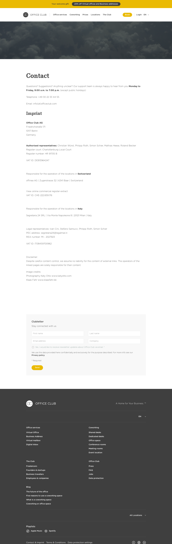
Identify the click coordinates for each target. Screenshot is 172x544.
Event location (95, 453)
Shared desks (95, 432)
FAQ (91, 470)
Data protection (96, 478)
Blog (28, 487)
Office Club (94, 461)
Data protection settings (80, 543)
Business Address (34, 437)
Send (37, 367)
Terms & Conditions (56, 543)
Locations (95, 15)
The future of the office (37, 492)
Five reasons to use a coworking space (44, 496)
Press (91, 466)
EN (145, 15)
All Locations (136, 515)
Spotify (50, 531)
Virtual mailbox (33, 441)
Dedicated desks (96, 437)
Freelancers (31, 466)
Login (139, 15)
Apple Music (34, 531)
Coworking (75, 15)
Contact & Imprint (35, 543)
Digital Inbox (32, 445)
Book (127, 15)
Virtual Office (32, 432)
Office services (60, 15)
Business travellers (35, 474)
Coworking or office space (38, 504)
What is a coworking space (38, 500)
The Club (107, 15)
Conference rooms (97, 445)
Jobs (91, 474)
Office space (94, 441)
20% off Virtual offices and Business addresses (96, 4)
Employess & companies (37, 478)
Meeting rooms (96, 449)
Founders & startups (35, 470)
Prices (85, 15)
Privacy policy (38, 355)
